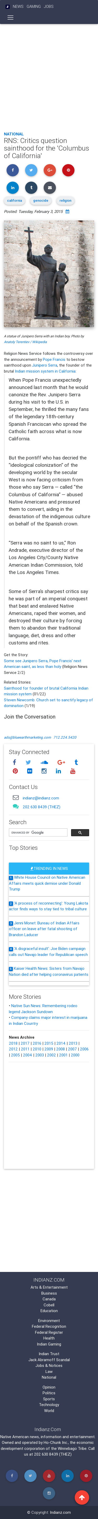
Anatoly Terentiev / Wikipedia (25, 342)
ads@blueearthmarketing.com (27, 737)
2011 (25, 1048)
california (14, 200)
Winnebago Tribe (72, 1448)
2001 (63, 1054)
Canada (49, 1298)
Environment (49, 1320)
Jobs (49, 6)
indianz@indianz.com (41, 798)
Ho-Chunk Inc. (56, 1442)
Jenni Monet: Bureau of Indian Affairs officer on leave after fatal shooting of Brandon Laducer (44, 928)
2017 (25, 1043)
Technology (49, 1404)
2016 (37, 1043)
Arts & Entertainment (49, 1287)
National (14, 133)
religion (65, 200)
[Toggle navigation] (10, 17)
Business (49, 1293)
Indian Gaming (49, 1344)
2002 (51, 1054)
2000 (75, 1054)
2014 (61, 1043)
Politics (49, 1392)
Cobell (49, 1304)
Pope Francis (54, 359)
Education (49, 1310)
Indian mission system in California (45, 371)
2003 (39, 1054)
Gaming (34, 6)
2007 (72, 1048)
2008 (60, 1048)
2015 (48, 1043)
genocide (40, 200)
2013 (73, 1043)
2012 (13, 1048)
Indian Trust (49, 1353)
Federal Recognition (49, 1326)
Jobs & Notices (49, 1365)
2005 (15, 1054)
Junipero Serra (44, 365)
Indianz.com (60, 1512)
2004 (27, 1054)
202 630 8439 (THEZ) (41, 806)
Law (49, 1371)
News (18, 6)
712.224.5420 (64, 737)
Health (49, 1338)
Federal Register (49, 1332)
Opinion (49, 1387)
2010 (37, 1048)
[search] (37, 832)
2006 (84, 1048)
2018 (13, 1043)
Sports (49, 1398)
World (49, 1410)
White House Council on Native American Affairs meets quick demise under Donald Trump (47, 883)
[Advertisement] (49, 76)
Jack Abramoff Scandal (49, 1359)
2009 (48, 1048)
